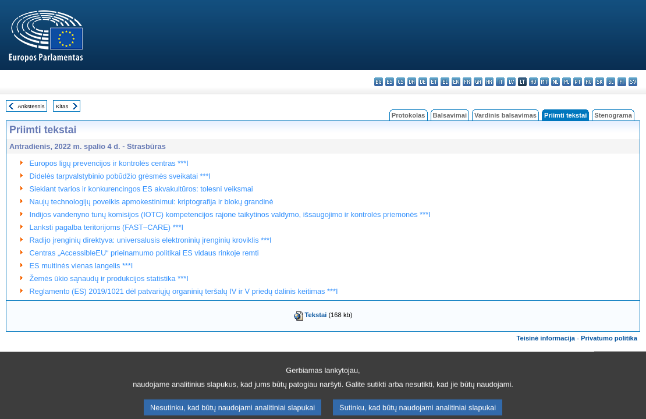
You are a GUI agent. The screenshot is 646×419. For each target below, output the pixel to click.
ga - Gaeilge (478, 81)
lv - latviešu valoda (511, 81)
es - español (389, 81)
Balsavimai (450, 115)
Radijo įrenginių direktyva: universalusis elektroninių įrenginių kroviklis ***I (151, 240)
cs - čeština (400, 81)
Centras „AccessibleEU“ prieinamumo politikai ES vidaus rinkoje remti (144, 252)
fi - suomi (621, 81)
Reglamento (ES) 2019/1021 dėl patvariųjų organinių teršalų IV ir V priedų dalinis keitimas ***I (184, 291)
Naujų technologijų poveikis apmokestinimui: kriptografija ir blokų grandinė (152, 201)
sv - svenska (633, 81)
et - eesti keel (434, 81)
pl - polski (566, 81)
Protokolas (408, 115)
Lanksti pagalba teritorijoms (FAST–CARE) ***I (107, 227)
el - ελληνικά (445, 81)
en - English (456, 81)
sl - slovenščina (610, 81)
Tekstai (316, 314)
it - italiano (500, 81)
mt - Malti (544, 81)
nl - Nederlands (555, 81)
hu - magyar (533, 81)
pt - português (577, 81)
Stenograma (613, 115)
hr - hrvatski (489, 81)
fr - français (467, 81)
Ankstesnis (30, 106)
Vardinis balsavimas (505, 115)
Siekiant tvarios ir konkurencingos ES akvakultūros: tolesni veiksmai (141, 188)
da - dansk (411, 81)
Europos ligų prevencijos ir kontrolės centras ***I (109, 163)
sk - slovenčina (599, 81)
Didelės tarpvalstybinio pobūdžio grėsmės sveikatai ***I (120, 176)
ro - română (588, 81)
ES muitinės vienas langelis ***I (81, 265)
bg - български (378, 81)
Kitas (62, 106)
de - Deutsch (422, 81)
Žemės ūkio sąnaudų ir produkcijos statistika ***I (109, 278)
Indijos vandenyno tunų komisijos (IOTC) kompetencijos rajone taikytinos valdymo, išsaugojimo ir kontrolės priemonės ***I (230, 214)
